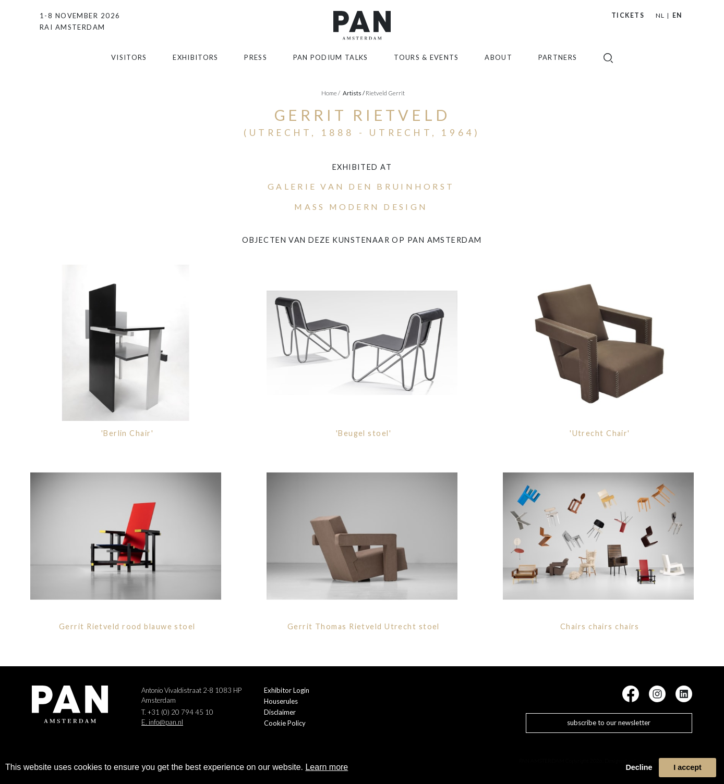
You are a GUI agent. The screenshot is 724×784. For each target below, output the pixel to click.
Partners (557, 67)
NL (660, 15)
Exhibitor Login (286, 690)
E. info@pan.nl (162, 722)
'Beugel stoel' (363, 433)
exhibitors (195, 67)
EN (677, 15)
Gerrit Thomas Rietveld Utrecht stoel (363, 626)
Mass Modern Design (361, 206)
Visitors (129, 67)
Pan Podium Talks (330, 67)
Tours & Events (426, 67)
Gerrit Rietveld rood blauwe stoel (127, 626)
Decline (638, 767)
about (498, 67)
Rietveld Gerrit (385, 93)
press (255, 67)
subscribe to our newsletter (608, 722)
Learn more (326, 767)
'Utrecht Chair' (600, 433)
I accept (687, 767)
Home (330, 93)
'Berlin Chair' (127, 433)
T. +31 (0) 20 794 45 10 (177, 712)
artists (354, 93)
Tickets (627, 15)
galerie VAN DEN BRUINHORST (361, 186)
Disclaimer (280, 712)
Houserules (281, 701)
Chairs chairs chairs (599, 626)
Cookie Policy (285, 723)
